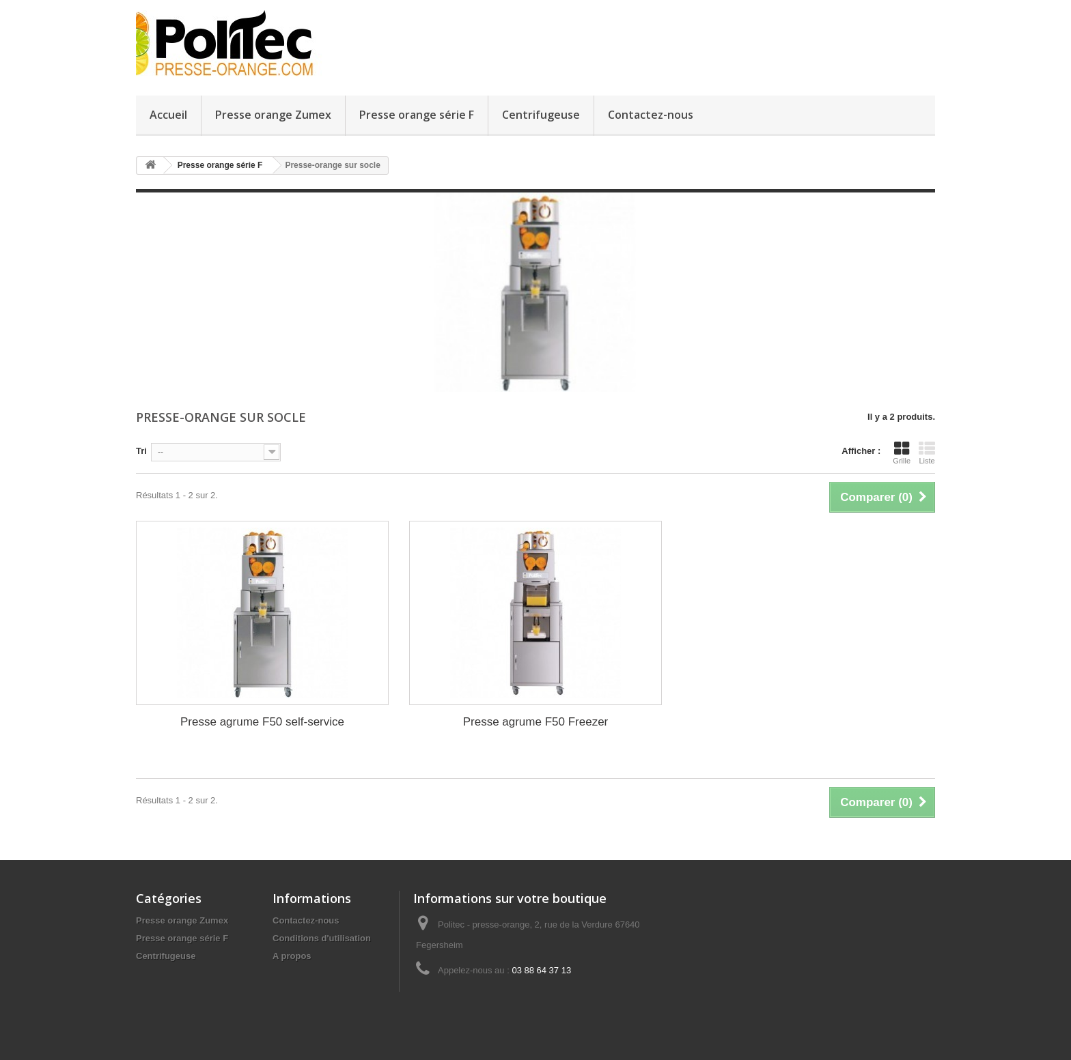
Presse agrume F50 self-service (262, 721)
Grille (901, 452)
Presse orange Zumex (273, 114)
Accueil (168, 114)
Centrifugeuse (541, 114)
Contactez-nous (650, 114)
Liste (927, 452)
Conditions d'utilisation (322, 938)
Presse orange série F (416, 114)
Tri (141, 451)
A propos (292, 956)
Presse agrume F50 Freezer (536, 721)
